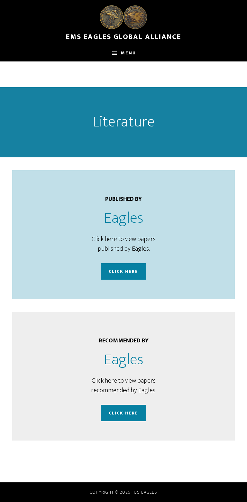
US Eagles (145, 492)
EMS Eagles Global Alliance (123, 34)
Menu (128, 53)
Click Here (123, 271)
